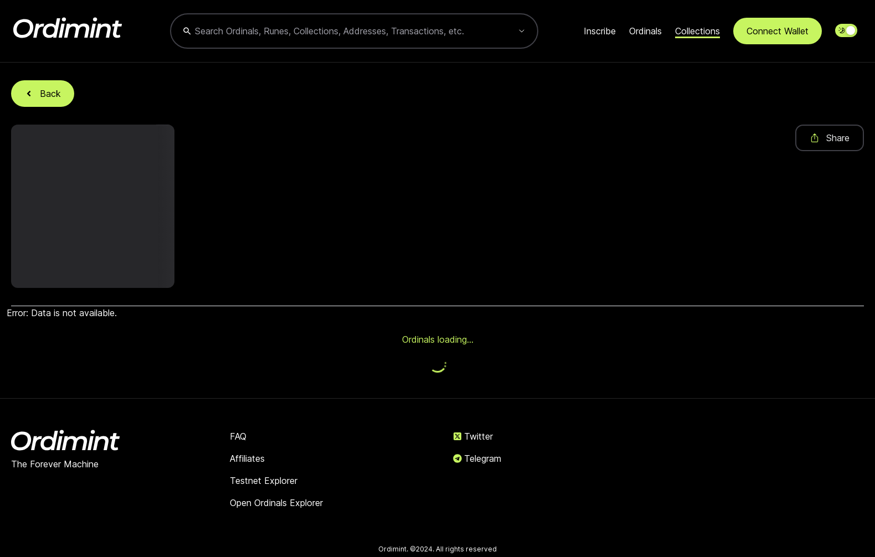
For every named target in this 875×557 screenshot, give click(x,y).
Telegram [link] (477, 458)
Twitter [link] (473, 436)
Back (42, 93)
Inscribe (600, 31)
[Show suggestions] (522, 31)
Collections (697, 31)
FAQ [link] (238, 436)
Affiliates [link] (247, 458)
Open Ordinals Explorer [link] (276, 502)
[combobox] (343, 31)
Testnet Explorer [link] (263, 480)
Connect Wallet (778, 31)
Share (830, 137)
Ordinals (645, 31)
